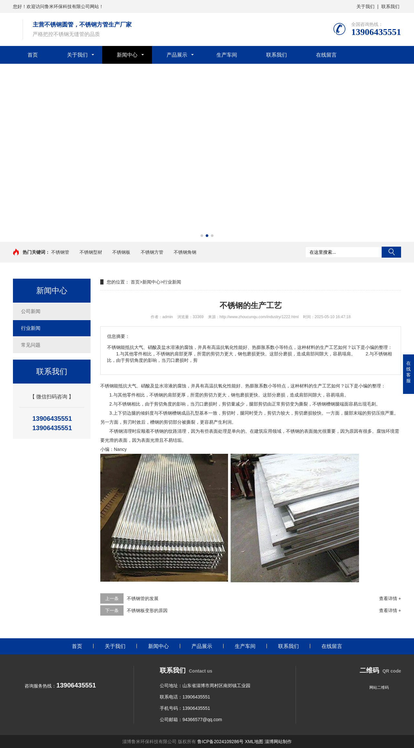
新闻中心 (127, 55)
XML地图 (254, 741)
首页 (32, 55)
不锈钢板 (121, 252)
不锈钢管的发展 (142, 598)
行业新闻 (30, 328)
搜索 (391, 252)
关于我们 (365, 6)
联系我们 (390, 6)
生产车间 (226, 55)
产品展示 (177, 55)
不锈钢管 (60, 252)
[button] (202, 235)
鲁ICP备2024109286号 (220, 741)
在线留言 (326, 55)
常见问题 (30, 345)
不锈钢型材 (91, 252)
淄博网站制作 (278, 741)
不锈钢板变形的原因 (147, 610)
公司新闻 (30, 311)
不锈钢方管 (152, 252)
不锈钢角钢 (185, 252)
